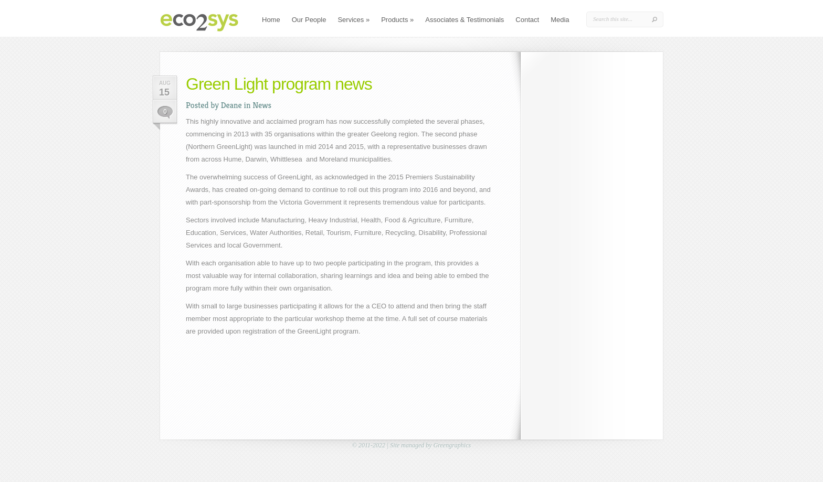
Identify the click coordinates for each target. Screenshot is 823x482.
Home (271, 20)
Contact (527, 20)
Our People (309, 20)
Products (397, 20)
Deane (231, 105)
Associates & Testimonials (464, 20)
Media (560, 20)
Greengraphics (452, 445)
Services (353, 20)
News (261, 105)
